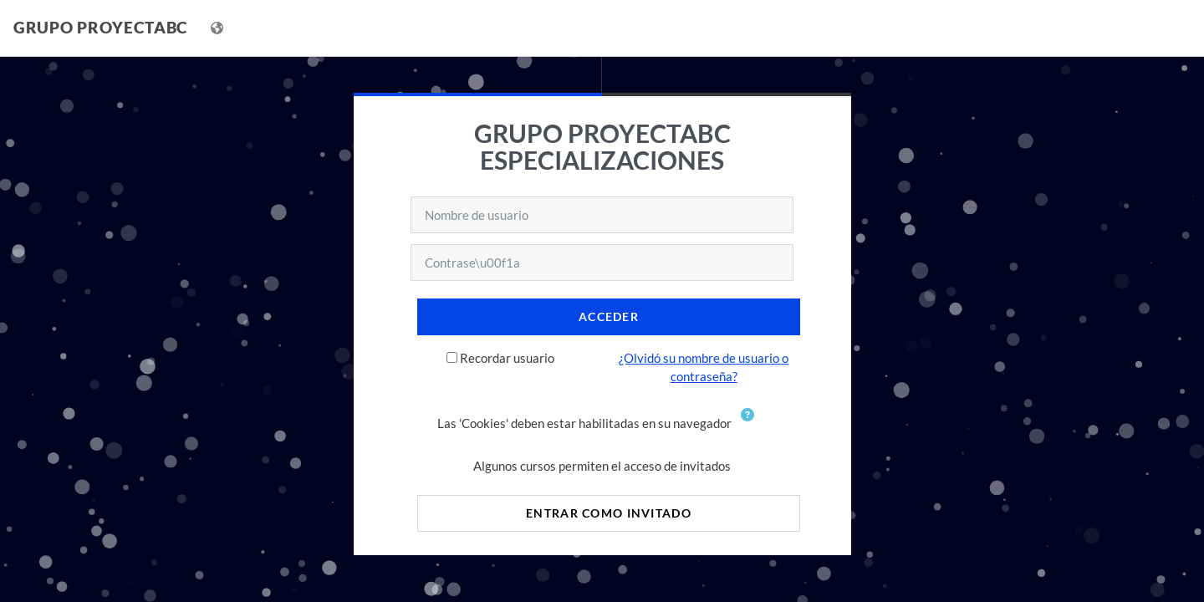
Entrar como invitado (608, 513)
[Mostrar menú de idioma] (218, 28)
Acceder (609, 316)
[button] (751, 424)
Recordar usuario (507, 357)
